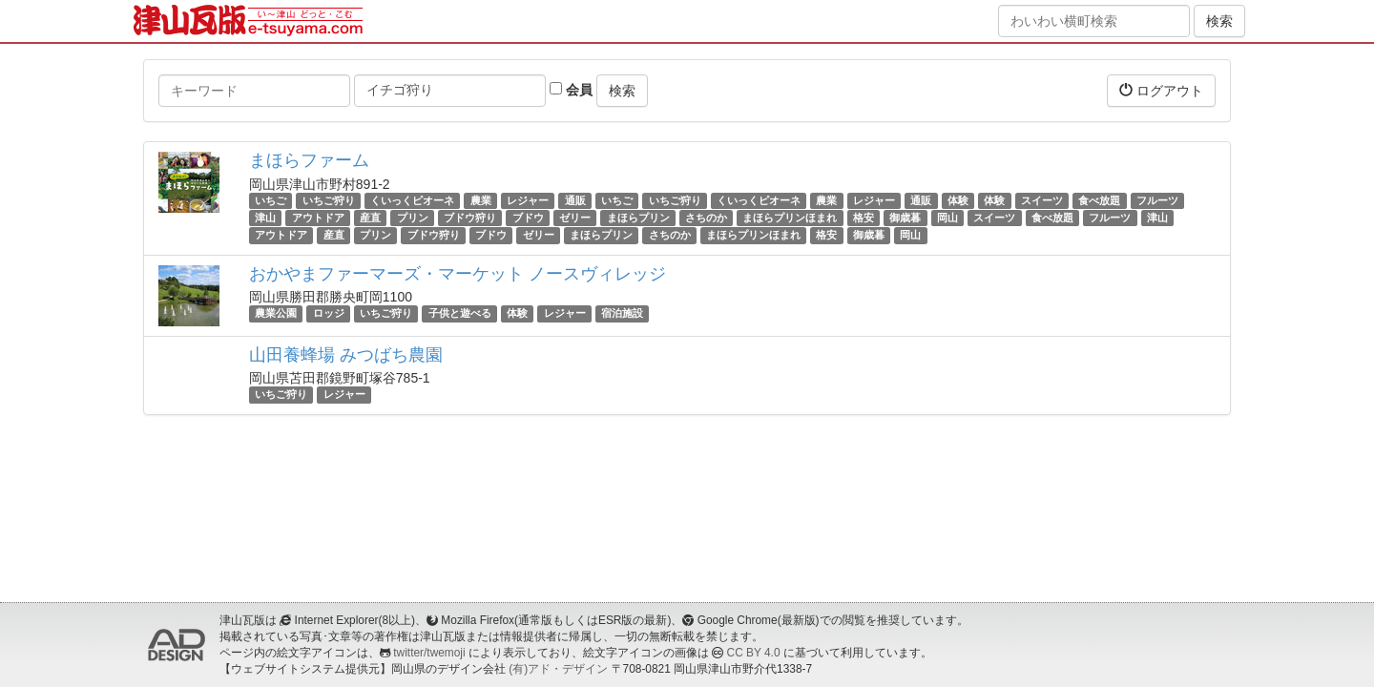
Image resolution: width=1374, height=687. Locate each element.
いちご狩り (328, 200)
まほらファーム (309, 160)
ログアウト (1161, 90)
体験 (957, 200)
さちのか (706, 217)
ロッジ (328, 314)
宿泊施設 (622, 314)
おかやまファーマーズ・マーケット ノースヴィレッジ (457, 273)
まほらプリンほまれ (789, 217)
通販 (575, 200)
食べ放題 (1099, 200)
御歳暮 (905, 217)
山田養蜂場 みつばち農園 (346, 354)
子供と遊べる (459, 314)
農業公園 (276, 314)
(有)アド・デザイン (558, 669)
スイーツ (1042, 200)
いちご (270, 200)
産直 (370, 217)
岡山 (947, 217)
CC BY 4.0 (754, 652)
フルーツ (1157, 200)
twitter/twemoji (429, 652)
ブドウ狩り (470, 217)
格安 (863, 217)
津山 (265, 217)
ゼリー (575, 217)
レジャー (528, 200)
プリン (412, 217)
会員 (571, 89)
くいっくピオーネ (412, 200)
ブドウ (528, 217)
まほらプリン (638, 217)
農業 (480, 200)
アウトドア (318, 217)
